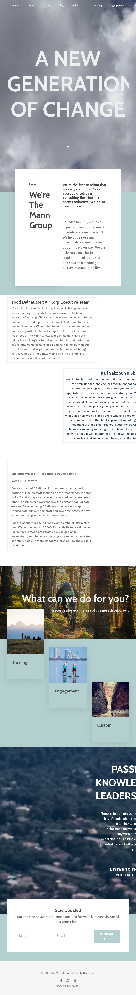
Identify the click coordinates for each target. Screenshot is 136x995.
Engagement (116, 5)
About (31, 5)
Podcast (16, 5)
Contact (47, 5)
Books (74, 5)
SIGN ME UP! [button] (107, 936)
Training (97, 5)
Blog (61, 5)
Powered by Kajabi (68, 985)
